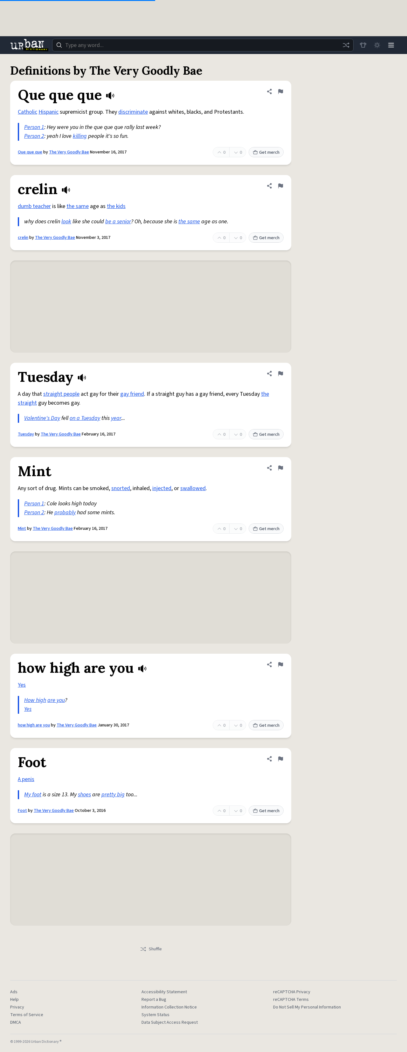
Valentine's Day (42, 418)
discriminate (133, 112)
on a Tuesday (85, 418)
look (66, 222)
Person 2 (34, 136)
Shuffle (151, 949)
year (116, 418)
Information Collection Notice (169, 1007)
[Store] (363, 45)
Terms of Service (26, 1015)
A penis (26, 779)
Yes (22, 685)
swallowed (193, 488)
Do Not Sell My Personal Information (307, 1007)
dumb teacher (34, 206)
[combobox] (203, 45)
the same (77, 206)
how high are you (34, 725)
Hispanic (48, 112)
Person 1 (34, 127)
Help (14, 999)
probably (65, 512)
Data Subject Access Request (169, 1022)
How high (35, 700)
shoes (84, 795)
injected (161, 488)
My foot (32, 795)
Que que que (30, 152)
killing (80, 136)
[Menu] (391, 45)
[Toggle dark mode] (377, 45)
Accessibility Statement (164, 992)
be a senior (118, 222)
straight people (61, 394)
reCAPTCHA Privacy (291, 992)
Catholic (27, 112)
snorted (120, 488)
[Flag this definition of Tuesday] (280, 373)
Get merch (266, 152)
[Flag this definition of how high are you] (280, 664)
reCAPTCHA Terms (291, 999)
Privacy (17, 1007)
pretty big (113, 795)
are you (56, 700)
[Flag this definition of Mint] (280, 468)
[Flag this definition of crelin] (280, 186)
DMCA (15, 1022)
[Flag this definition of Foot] (280, 759)
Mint (22, 528)
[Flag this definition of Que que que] (280, 91)
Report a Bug (153, 999)
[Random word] (346, 45)
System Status (155, 1015)
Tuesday (26, 434)
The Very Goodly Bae (69, 152)
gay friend (132, 394)
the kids (116, 206)
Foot (22, 810)
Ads (13, 992)
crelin (23, 237)
